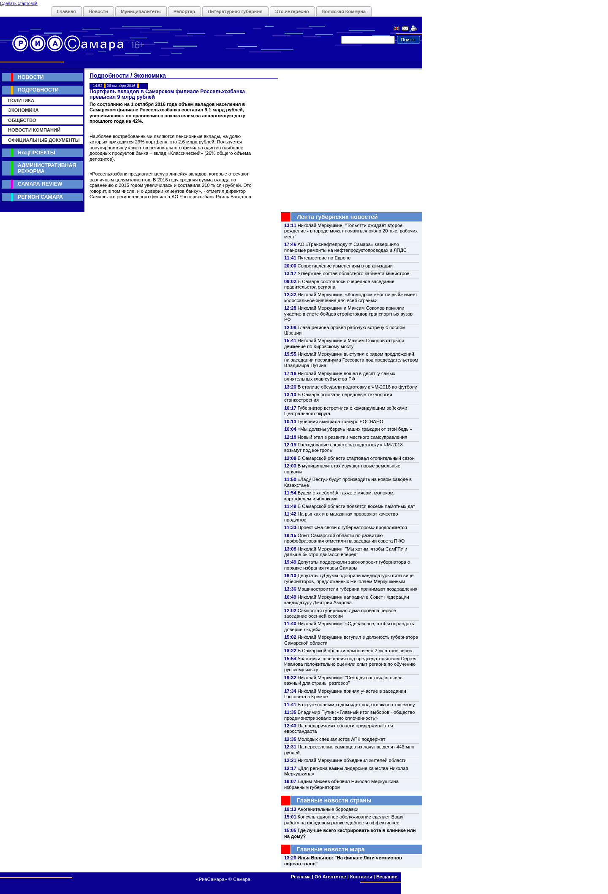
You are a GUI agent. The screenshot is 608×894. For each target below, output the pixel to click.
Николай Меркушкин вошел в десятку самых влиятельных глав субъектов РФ (339, 376)
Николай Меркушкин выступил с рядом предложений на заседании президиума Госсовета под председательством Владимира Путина (351, 359)
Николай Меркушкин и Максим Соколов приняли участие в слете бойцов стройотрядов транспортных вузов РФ (348, 313)
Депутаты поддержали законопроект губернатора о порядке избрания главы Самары (347, 564)
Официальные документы (44, 140)
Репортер (184, 11)
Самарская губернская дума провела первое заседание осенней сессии (340, 613)
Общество (22, 120)
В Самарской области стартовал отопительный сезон (356, 458)
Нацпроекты (36, 153)
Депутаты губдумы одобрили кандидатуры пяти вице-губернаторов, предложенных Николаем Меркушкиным (349, 578)
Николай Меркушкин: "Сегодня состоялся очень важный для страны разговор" (343, 680)
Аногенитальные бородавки (328, 809)
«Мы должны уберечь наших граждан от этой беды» (355, 429)
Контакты (361, 876)
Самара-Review (40, 184)
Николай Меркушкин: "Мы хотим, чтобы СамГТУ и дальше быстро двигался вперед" (345, 551)
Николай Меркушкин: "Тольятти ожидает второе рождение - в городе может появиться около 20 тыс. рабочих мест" (351, 231)
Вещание (386, 876)
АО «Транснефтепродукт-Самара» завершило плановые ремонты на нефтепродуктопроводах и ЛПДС (345, 247)
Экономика (23, 110)
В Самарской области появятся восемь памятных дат (356, 506)
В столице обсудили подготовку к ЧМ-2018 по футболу (357, 386)
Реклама (301, 876)
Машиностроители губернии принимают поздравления (358, 588)
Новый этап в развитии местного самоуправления (352, 437)
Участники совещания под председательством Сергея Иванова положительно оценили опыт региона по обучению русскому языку (350, 664)
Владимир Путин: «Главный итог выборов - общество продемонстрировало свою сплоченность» (349, 715)
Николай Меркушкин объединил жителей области (352, 760)
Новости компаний (34, 129)
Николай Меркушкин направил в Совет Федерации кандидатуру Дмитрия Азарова (346, 599)
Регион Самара (40, 197)
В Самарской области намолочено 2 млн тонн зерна (355, 650)
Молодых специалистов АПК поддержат (341, 739)
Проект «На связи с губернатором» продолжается (352, 527)
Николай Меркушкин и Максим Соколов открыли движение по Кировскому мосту (344, 343)
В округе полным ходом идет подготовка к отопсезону (356, 704)
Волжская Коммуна (344, 11)
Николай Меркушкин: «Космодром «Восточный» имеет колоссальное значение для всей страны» (350, 297)
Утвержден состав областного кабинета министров (354, 273)
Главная (66, 11)
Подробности (38, 90)
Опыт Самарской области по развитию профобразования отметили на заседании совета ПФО (344, 538)
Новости (98, 11)
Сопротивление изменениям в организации (345, 265)
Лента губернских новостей (337, 216)
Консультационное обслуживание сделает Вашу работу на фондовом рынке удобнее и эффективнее (343, 819)
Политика (21, 100)
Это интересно (292, 11)
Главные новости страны (334, 800)
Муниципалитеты (141, 11)
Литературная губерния (235, 11)
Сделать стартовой (19, 3)
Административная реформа (47, 168)
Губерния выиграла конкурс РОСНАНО (340, 421)
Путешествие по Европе (324, 257)
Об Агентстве (330, 876)
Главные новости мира (331, 849)
